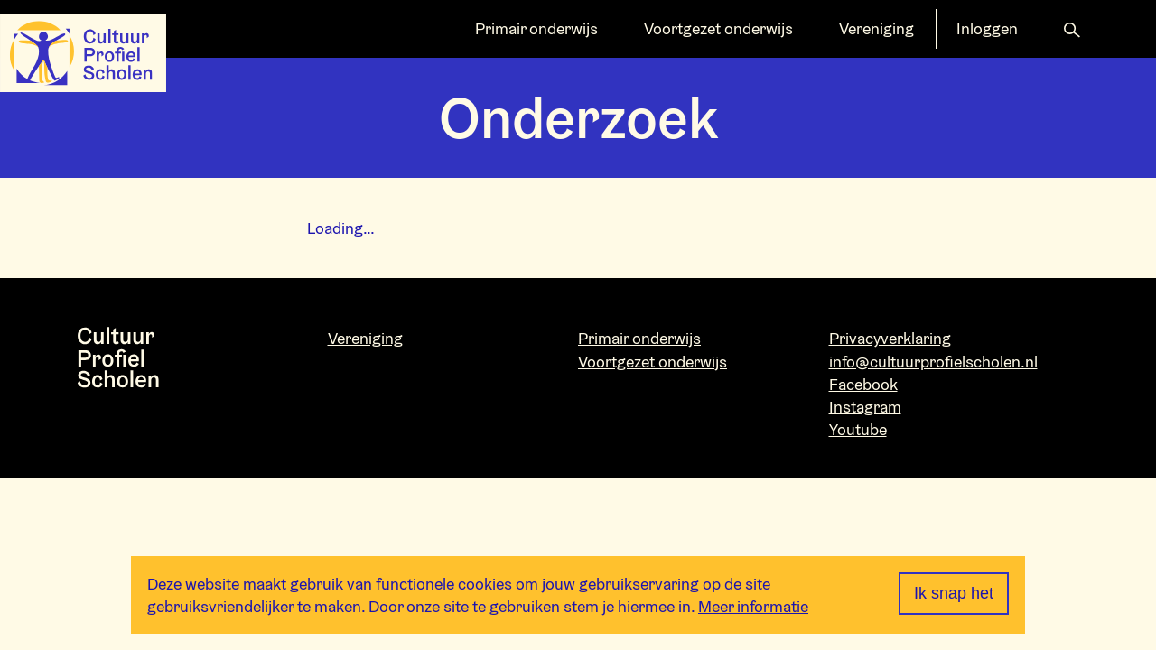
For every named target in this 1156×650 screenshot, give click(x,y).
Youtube (858, 429)
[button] (1072, 28)
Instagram (865, 406)
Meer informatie (753, 606)
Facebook (863, 384)
